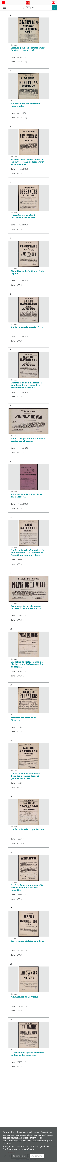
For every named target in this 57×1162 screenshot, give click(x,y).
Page (23, 8)
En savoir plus (19, 1156)
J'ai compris (36, 1156)
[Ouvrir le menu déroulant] (3, 2)
